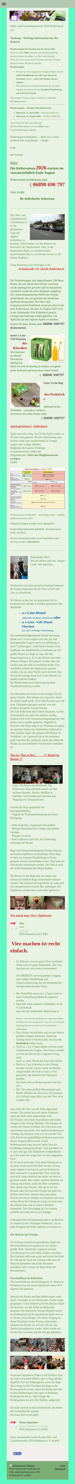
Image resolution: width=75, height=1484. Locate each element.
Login (62, 1465)
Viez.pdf (23, 930)
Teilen (17, 1454)
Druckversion (18, 1465)
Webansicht (60, 1468)
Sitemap (30, 1465)
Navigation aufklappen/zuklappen (37, 4)
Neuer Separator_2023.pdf (33, 1425)
